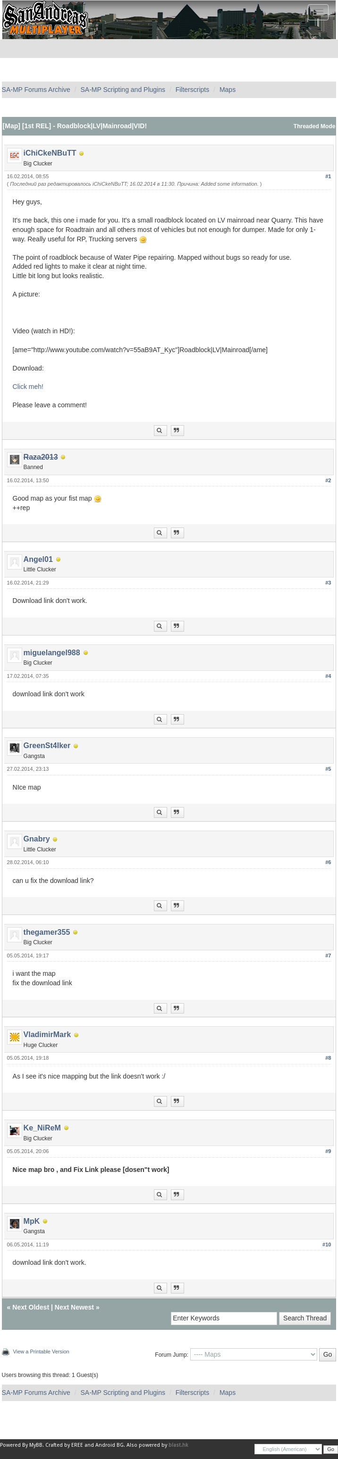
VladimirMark (47, 1034)
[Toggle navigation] (318, 12)
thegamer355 (47, 932)
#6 (328, 862)
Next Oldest (30, 1307)
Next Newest (74, 1307)
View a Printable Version (41, 1351)
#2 (328, 480)
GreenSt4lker (47, 746)
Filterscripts (193, 89)
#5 (328, 769)
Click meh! (28, 386)
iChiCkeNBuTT (50, 153)
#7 (328, 955)
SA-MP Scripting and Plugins (122, 89)
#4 (328, 676)
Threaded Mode (315, 126)
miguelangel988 (52, 653)
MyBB (35, 1445)
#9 (328, 1151)
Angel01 (38, 559)
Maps (228, 89)
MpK (32, 1221)
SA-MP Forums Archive (36, 89)
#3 (328, 582)
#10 (326, 1244)
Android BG (109, 1445)
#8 (328, 1058)
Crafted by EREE (64, 1445)
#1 (328, 176)
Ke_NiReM (42, 1128)
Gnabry (37, 839)
